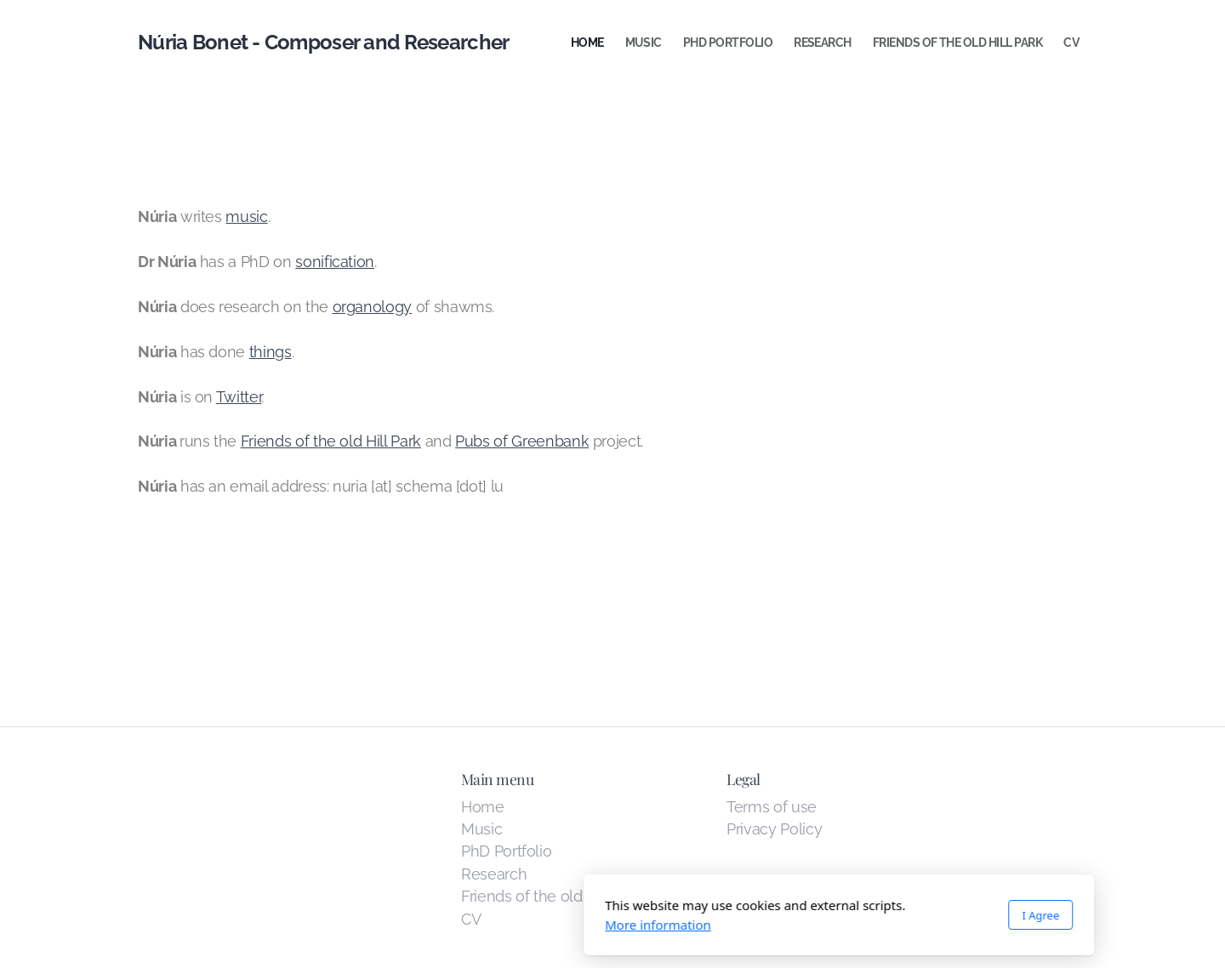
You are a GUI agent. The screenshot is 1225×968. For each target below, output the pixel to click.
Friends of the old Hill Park (331, 441)
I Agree (814, 915)
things (270, 352)
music (246, 216)
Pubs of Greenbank (522, 441)
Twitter (239, 397)
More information (432, 924)
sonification (334, 261)
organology (372, 307)
